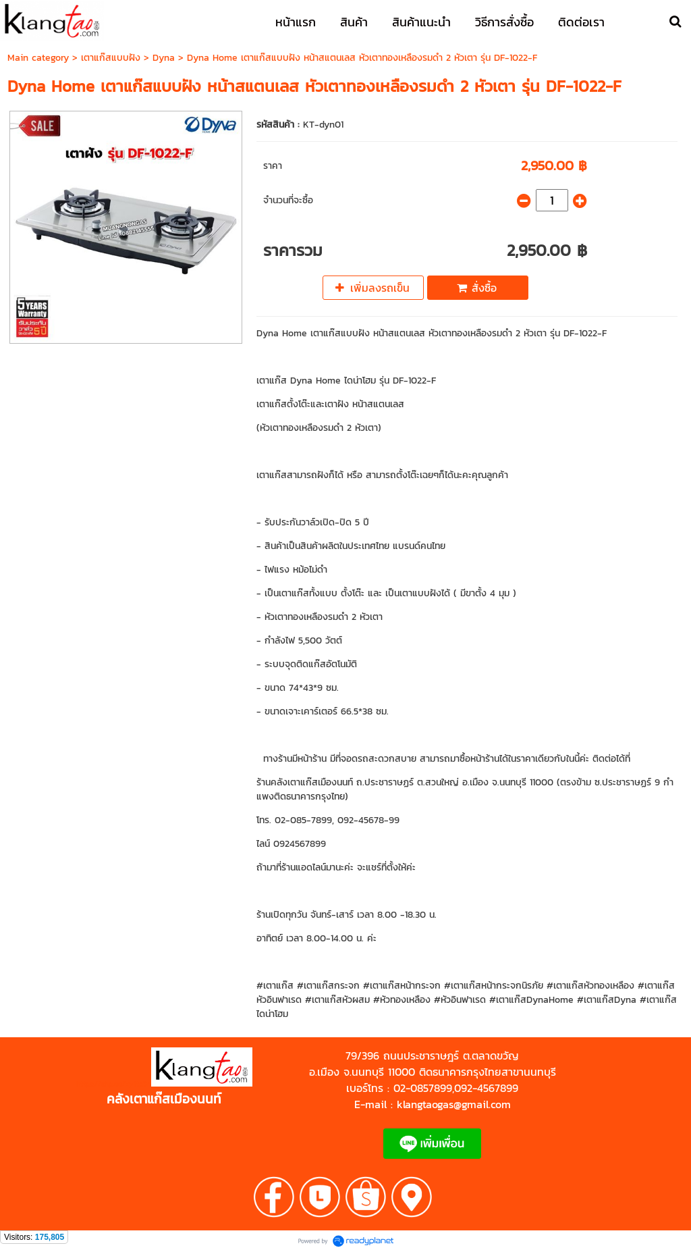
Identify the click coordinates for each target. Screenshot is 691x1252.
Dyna (165, 58)
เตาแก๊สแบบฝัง (110, 58)
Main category (38, 58)
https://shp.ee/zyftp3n (113, 1083)
